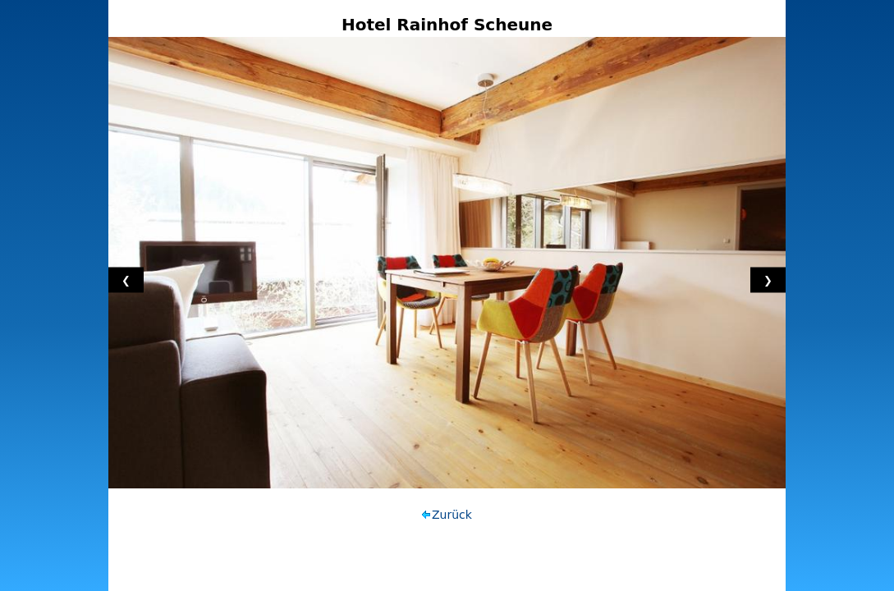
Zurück (452, 514)
